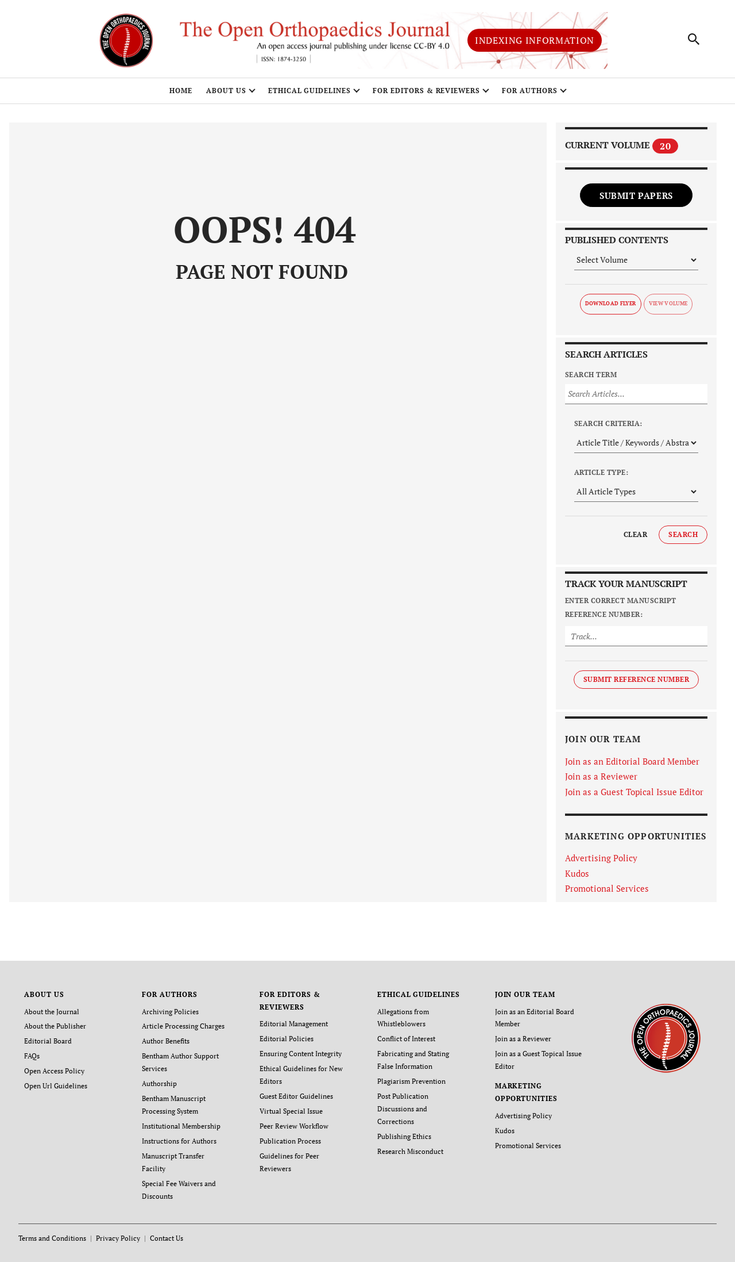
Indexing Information (534, 40)
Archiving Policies (170, 1011)
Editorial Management (294, 1024)
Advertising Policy (601, 858)
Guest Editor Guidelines (296, 1096)
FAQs (32, 1056)
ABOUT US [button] (226, 90)
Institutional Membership (181, 1126)
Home (180, 90)
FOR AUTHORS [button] (530, 90)
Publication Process (290, 1141)
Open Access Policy (54, 1071)
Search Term (591, 374)
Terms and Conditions (52, 1238)
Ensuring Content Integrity (301, 1053)
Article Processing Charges (183, 1026)
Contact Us (166, 1238)
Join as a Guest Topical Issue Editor (634, 791)
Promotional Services (607, 888)
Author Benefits (165, 1041)
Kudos (577, 873)
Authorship (159, 1083)
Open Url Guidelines (55, 1085)
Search (683, 534)
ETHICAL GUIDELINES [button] (309, 90)
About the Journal (51, 1011)
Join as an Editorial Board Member (632, 761)
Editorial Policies (287, 1038)
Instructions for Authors (179, 1141)
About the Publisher (55, 1026)
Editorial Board (48, 1041)
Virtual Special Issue (291, 1111)
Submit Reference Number (636, 679)
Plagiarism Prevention (411, 1081)
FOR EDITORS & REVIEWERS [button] (426, 90)
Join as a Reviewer (601, 776)
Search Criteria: (608, 423)
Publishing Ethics (404, 1136)
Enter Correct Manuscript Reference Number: (620, 607)
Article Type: (601, 472)
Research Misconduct (410, 1151)
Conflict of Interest (406, 1038)
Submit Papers (636, 195)
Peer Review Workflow (294, 1126)
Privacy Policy (118, 1238)
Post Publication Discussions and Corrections (402, 1109)
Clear (635, 534)
